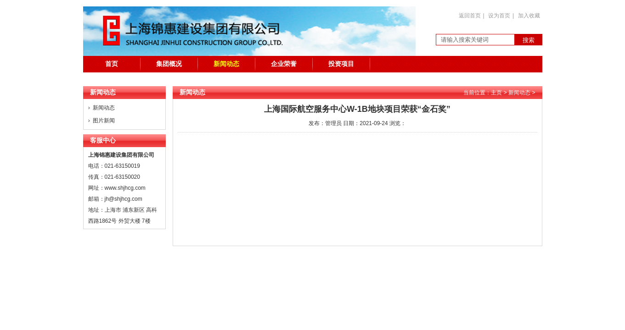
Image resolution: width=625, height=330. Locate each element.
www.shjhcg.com (125, 188)
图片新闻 (104, 120)
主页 (496, 92)
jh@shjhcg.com (123, 199)
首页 (111, 63)
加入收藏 (529, 15)
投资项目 (341, 63)
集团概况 (169, 63)
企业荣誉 (284, 63)
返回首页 (470, 15)
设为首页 (499, 15)
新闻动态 (226, 63)
